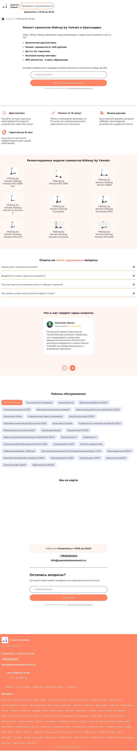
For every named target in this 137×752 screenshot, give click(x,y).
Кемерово (50, 722)
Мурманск (7, 728)
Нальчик (45, 728)
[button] (72, 369)
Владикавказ (67, 717)
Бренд (45, 10)
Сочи (79, 733)
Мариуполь (18, 744)
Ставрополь (90, 733)
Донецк (5, 744)
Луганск (31, 744)
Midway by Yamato (26, 18)
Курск (83, 722)
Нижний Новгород (79, 701)
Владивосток (50, 717)
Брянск (37, 717)
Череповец (65, 739)
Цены (70, 10)
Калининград (25, 722)
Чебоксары (50, 739)
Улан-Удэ (37, 739)
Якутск (85, 739)
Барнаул (66, 706)
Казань (24, 706)
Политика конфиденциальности (68, 748)
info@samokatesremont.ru (68, 561)
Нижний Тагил (97, 728)
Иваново (112, 739)
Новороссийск (115, 728)
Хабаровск (127, 706)
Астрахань (120, 712)
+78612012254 (73, 4)
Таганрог (6, 739)
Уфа (31, 706)
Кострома (63, 722)
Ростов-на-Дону (57, 701)
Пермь (69, 712)
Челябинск (115, 701)
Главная (10, 18)
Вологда (108, 717)
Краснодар (39, 701)
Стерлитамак (106, 733)
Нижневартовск (61, 728)
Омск (45, 712)
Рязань (28, 733)
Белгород (7, 717)
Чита (76, 739)
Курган (75, 722)
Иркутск (25, 712)
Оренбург (7, 733)
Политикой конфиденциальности (80, 88)
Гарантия (37, 688)
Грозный (120, 717)
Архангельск (105, 712)
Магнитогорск (108, 722)
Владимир (82, 717)
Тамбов (17, 739)
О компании (58, 10)
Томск (4, 712)
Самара (36, 712)
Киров (92, 712)
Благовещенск (22, 717)
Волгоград (54, 706)
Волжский (96, 717)
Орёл (129, 728)
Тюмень (14, 712)
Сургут (119, 733)
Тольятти (89, 706)
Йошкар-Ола (8, 722)
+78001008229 (53, 4)
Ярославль (101, 706)
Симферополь (53, 733)
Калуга (39, 722)
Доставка (50, 688)
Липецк (93, 722)
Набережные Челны (27, 728)
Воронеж (40, 706)
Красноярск (57, 712)
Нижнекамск (79, 728)
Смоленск (68, 733)
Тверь (27, 739)
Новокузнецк (126, 739)
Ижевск (77, 706)
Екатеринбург (9, 706)
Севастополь (97, 739)
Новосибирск (99, 701)
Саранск (38, 733)
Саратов (114, 706)
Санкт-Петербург (22, 701)
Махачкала (124, 722)
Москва (5, 701)
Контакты (79, 10)
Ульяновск (81, 712)
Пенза (18, 733)
